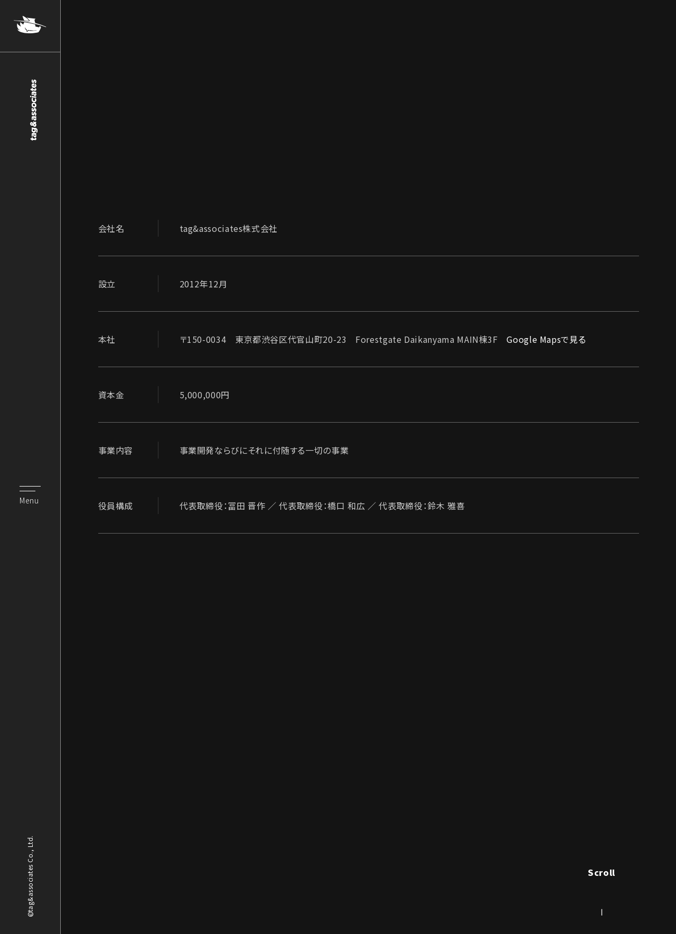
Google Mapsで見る (546, 339)
